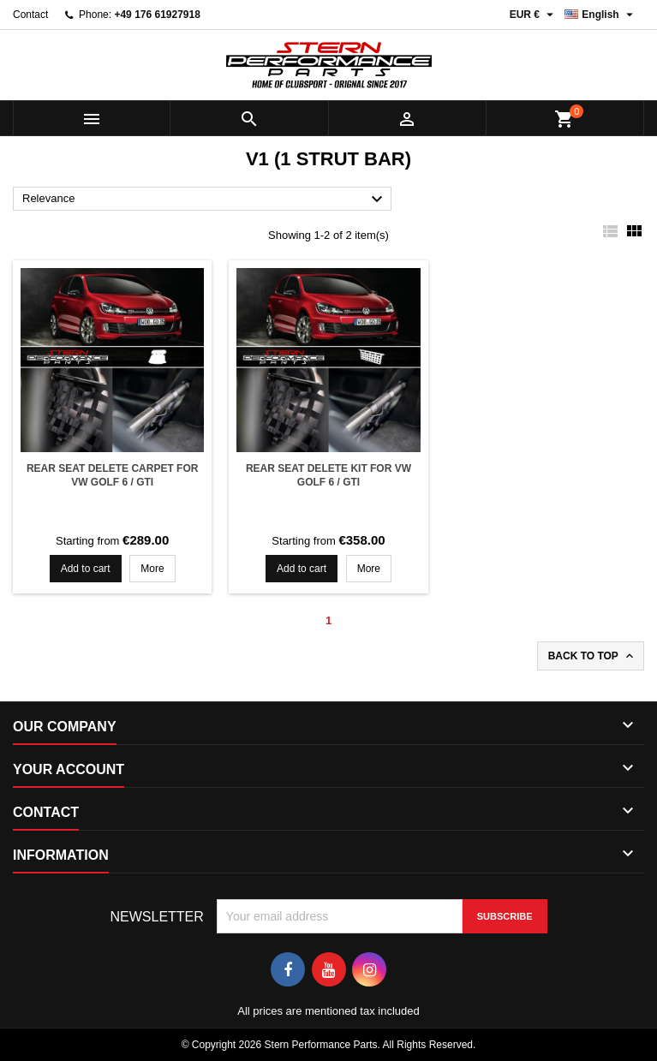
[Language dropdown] (600, 14)
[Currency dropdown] (534, 14)
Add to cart (85, 569)
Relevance (204, 199)
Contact (30, 15)
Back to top (592, 656)
